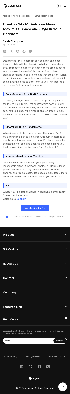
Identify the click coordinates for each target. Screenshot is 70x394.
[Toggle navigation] (65, 6)
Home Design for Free (35, 208)
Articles (6, 16)
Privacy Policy (10, 356)
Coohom (21, 198)
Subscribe (60, 341)
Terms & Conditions (57, 356)
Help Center (11, 319)
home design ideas (22, 16)
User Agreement (32, 356)
